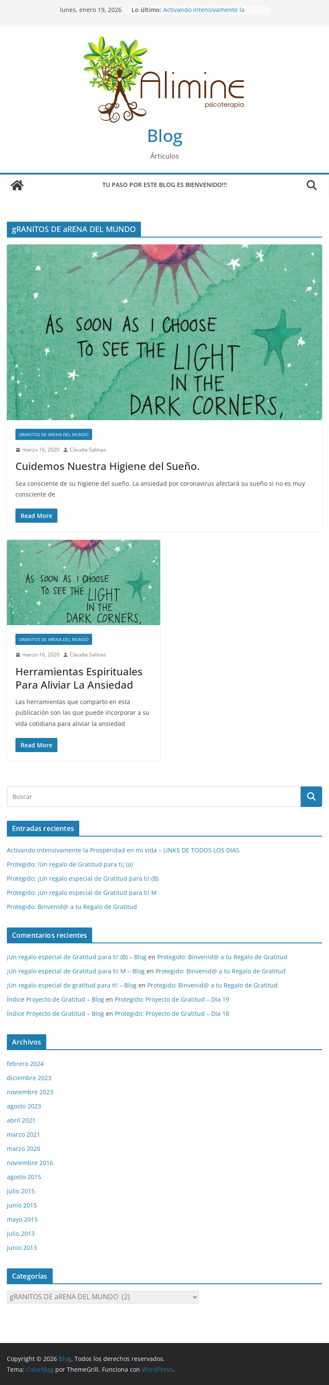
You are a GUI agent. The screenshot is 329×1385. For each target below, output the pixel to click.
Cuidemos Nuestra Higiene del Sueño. (107, 466)
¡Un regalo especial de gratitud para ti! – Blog (72, 985)
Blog (164, 135)
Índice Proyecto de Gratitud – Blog (55, 999)
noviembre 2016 (30, 1163)
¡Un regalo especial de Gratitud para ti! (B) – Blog (77, 957)
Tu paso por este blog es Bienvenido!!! (164, 185)
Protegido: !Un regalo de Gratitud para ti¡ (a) (70, 864)
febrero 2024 (25, 1064)
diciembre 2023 (29, 1078)
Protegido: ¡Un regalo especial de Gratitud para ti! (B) (83, 878)
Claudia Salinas (88, 449)
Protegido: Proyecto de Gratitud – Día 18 (172, 1013)
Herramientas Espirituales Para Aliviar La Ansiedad (79, 678)
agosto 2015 (24, 1177)
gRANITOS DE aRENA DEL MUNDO (54, 434)
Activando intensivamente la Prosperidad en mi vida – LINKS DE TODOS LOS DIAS (123, 850)
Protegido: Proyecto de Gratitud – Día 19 (172, 999)
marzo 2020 (23, 1148)
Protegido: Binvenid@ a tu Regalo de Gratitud (72, 907)
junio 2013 (22, 1247)
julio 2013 (21, 1233)
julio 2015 (21, 1191)
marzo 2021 (23, 1134)
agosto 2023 (24, 1106)
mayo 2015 (22, 1219)
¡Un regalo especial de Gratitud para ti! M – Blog (76, 971)
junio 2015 (22, 1205)
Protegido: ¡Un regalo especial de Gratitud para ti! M (82, 892)
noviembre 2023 (30, 1092)
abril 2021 (21, 1120)
